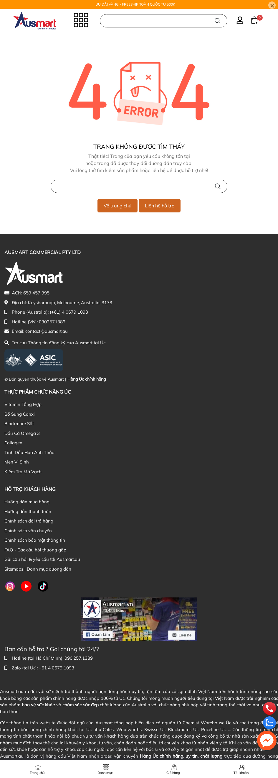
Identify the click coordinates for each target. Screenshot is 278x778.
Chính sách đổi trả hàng (28, 521)
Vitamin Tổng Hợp (23, 404)
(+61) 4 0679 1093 (69, 312)
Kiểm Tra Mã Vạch (23, 471)
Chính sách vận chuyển (28, 530)
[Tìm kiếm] (217, 20)
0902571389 (52, 322)
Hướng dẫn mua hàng (26, 502)
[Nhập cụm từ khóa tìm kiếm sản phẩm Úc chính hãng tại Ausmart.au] (163, 20)
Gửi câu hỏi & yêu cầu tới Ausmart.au (42, 559)
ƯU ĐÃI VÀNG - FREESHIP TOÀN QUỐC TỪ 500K (135, 4)
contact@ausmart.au (46, 331)
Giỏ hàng (173, 773)
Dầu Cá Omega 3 (22, 433)
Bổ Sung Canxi (19, 414)
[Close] (272, 5)
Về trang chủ (117, 206)
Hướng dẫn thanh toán (27, 511)
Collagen (13, 442)
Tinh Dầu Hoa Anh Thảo (29, 452)
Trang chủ (37, 773)
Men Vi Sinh (16, 462)
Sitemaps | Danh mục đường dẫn (37, 569)
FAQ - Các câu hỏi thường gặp (35, 550)
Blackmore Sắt (19, 423)
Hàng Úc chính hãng (86, 379)
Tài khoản (241, 773)
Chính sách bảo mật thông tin (34, 540)
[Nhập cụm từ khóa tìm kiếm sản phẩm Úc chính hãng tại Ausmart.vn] (139, 186)
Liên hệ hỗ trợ (159, 206)
